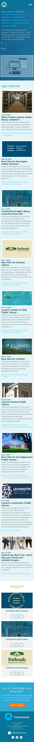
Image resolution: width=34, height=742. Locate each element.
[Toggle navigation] (30, 4)
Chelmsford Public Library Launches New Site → (15, 212)
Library (4, 44)
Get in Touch (17, 705)
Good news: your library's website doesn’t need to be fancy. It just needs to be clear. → (15, 19)
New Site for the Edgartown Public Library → (17, 458)
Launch (5, 182)
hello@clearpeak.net (17, 729)
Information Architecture (15, 44)
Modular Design (26, 427)
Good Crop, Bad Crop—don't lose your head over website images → (16, 557)
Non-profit (19, 375)
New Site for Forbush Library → (13, 263)
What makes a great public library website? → (16, 118)
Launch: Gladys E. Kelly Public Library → (14, 311)
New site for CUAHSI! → (14, 359)
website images (24, 573)
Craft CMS (6, 133)
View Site (17, 616)
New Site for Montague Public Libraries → (14, 162)
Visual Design (7, 135)
